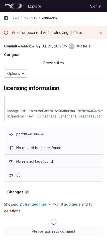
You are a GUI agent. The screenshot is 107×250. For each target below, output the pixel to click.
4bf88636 (36, 134)
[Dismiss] (101, 33)
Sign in (95, 6)
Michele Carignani (59, 116)
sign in (49, 231)
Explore (34, 6)
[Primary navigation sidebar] (6, 18)
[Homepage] (13, 6)
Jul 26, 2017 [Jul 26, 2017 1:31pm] (52, 46)
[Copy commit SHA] (38, 46)
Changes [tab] (18, 192)
